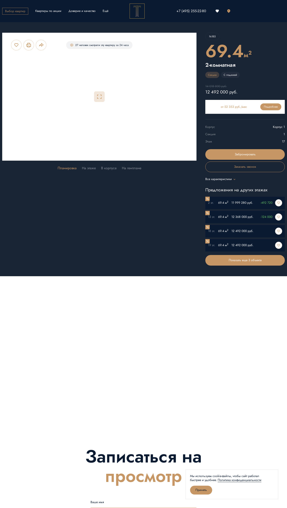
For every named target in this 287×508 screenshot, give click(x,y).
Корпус (210, 127)
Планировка (67, 168)
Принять (201, 490)
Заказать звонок (245, 167)
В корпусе (109, 168)
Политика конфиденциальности (239, 480)
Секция (210, 134)
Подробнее (271, 106)
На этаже (89, 168)
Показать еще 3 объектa (245, 260)
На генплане (131, 168)
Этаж (208, 141)
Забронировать (245, 154)
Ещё (105, 11)
